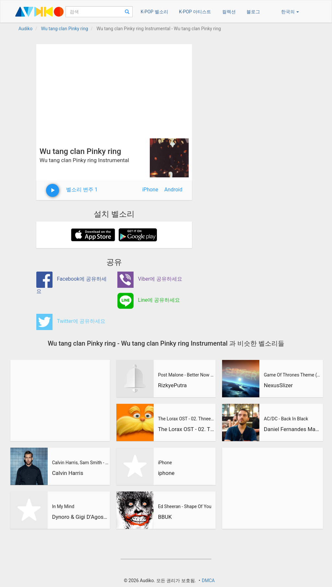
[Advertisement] (114, 89)
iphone (166, 473)
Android (173, 189)
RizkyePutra (172, 385)
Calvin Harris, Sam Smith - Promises (80, 462)
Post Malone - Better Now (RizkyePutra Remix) (186, 374)
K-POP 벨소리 (154, 11)
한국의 (290, 11)
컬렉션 (229, 11)
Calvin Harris (67, 473)
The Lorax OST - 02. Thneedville (186, 418)
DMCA (208, 580)
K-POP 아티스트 (195, 11)
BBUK (165, 517)
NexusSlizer (278, 385)
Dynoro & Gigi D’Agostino (80, 517)
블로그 (253, 11)
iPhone (150, 189)
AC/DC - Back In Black (286, 418)
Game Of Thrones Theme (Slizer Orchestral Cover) (292, 374)
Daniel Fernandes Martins (292, 429)
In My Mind (63, 506)
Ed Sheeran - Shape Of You (184, 506)
